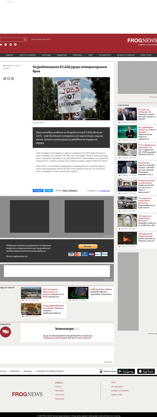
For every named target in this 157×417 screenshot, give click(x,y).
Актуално (59, 395)
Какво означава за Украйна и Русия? (146, 237)
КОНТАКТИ (14, 371)
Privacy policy (76, 416)
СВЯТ (90, 55)
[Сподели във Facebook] (4, 78)
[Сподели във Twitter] (8, 78)
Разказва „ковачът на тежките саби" (147, 221)
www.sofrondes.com (106, 416)
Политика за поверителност (50, 371)
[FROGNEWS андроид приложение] (126, 371)
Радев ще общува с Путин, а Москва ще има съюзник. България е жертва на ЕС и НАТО (147, 169)
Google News (105, 191)
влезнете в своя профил (55, 338)
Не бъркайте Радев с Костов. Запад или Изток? (147, 114)
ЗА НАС (3, 371)
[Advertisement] (78, 17)
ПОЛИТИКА (77, 55)
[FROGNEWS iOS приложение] (146, 371)
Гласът (58, 387)
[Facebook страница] (5, 44)
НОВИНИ (9, 55)
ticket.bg (117, 416)
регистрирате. (84, 338)
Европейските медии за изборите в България (147, 134)
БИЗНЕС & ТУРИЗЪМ (125, 55)
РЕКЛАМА (28, 371)
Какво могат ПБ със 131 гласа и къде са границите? (146, 186)
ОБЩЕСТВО (62, 55)
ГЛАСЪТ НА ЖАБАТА (27, 55)
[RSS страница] (15, 44)
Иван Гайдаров (70, 191)
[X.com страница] (10, 44)
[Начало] (1, 44)
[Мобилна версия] (108, 371)
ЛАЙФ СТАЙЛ (145, 55)
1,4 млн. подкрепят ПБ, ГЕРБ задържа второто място (147, 150)
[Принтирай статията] (12, 78)
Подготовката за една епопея (146, 203)
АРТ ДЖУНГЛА (105, 55)
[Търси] (25, 39)
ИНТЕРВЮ (46, 55)
